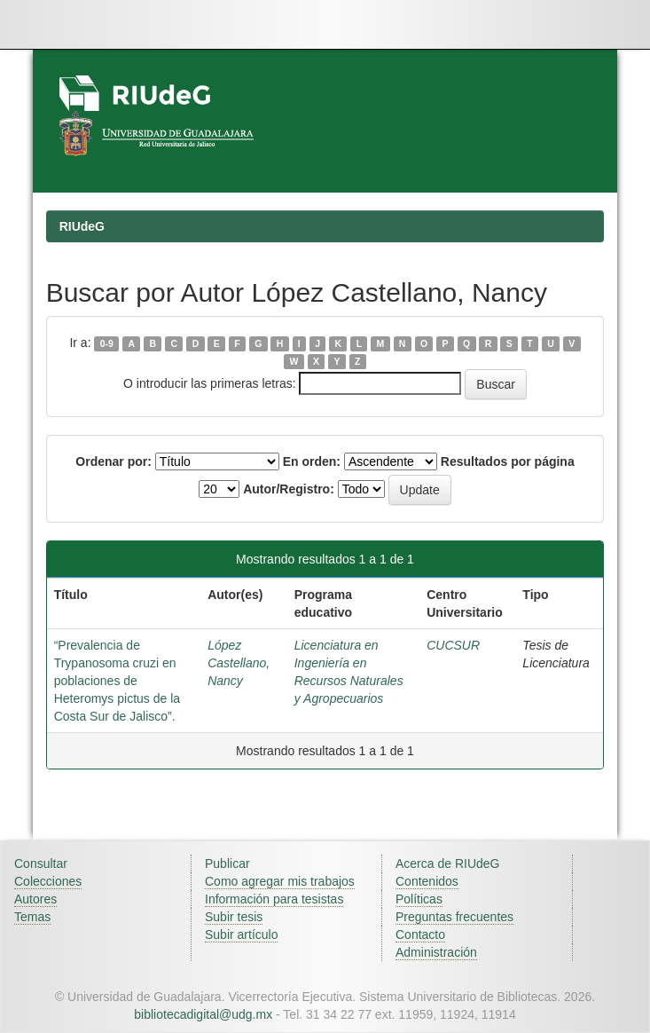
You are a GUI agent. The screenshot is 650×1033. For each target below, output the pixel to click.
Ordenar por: (113, 461)
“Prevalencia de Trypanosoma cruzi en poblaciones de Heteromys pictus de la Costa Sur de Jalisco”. (117, 680)
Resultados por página (508, 461)
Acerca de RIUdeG (447, 863)
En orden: (312, 461)
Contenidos (426, 881)
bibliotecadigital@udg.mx (203, 1014)
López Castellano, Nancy (239, 663)
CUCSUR (453, 645)
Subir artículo (241, 934)
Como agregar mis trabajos (280, 881)
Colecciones (48, 881)
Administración (436, 952)
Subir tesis (233, 917)
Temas (32, 917)
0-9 (107, 343)
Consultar (40, 863)
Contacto (420, 934)
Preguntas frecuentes (454, 917)
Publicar (227, 863)
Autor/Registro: (288, 489)
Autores (35, 899)
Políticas (418, 899)
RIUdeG (82, 226)
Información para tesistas (274, 899)
